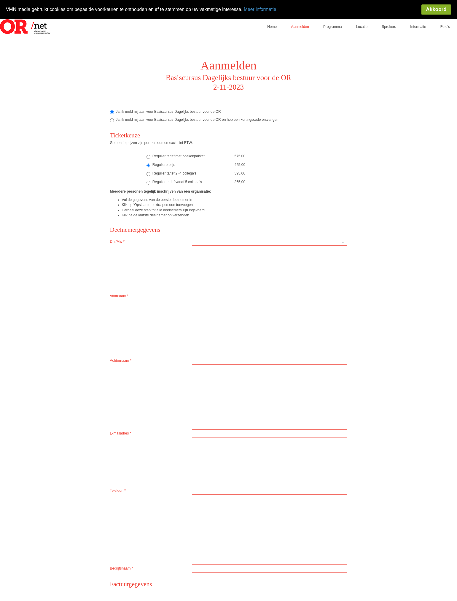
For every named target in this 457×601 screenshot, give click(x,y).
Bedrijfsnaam (121, 292)
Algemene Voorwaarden (169, 444)
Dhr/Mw (117, 237)
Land (115, 363)
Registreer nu (210, 483)
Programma (332, 22)
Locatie (362, 22)
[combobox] (269, 364)
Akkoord (436, 9)
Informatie (418, 22)
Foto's (445, 22)
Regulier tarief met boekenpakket (176, 152)
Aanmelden (300, 22)
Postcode (118, 374)
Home (272, 22)
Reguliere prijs (161, 160)
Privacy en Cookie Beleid (260, 444)
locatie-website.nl (113, 572)
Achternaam (121, 259)
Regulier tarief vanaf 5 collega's (174, 177)
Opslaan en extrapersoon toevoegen (257, 483)
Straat (116, 396)
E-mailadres (120, 270)
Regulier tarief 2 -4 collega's (171, 169)
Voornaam (119, 248)
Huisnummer (121, 385)
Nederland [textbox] (202, 363)
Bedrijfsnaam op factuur (130, 320)
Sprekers (389, 22)
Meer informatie (263, 9)
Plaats (116, 407)
